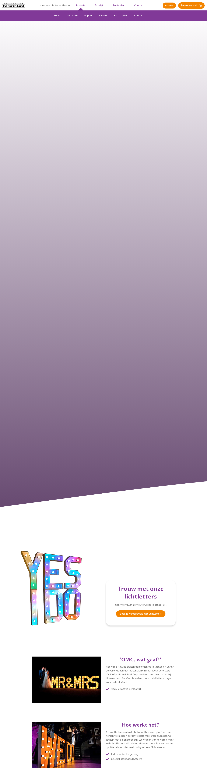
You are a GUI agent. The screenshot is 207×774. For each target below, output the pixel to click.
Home (56, 15)
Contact (138, 15)
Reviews (102, 15)
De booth (72, 15)
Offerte (165, 5)
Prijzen (88, 15)
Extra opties (121, 15)
